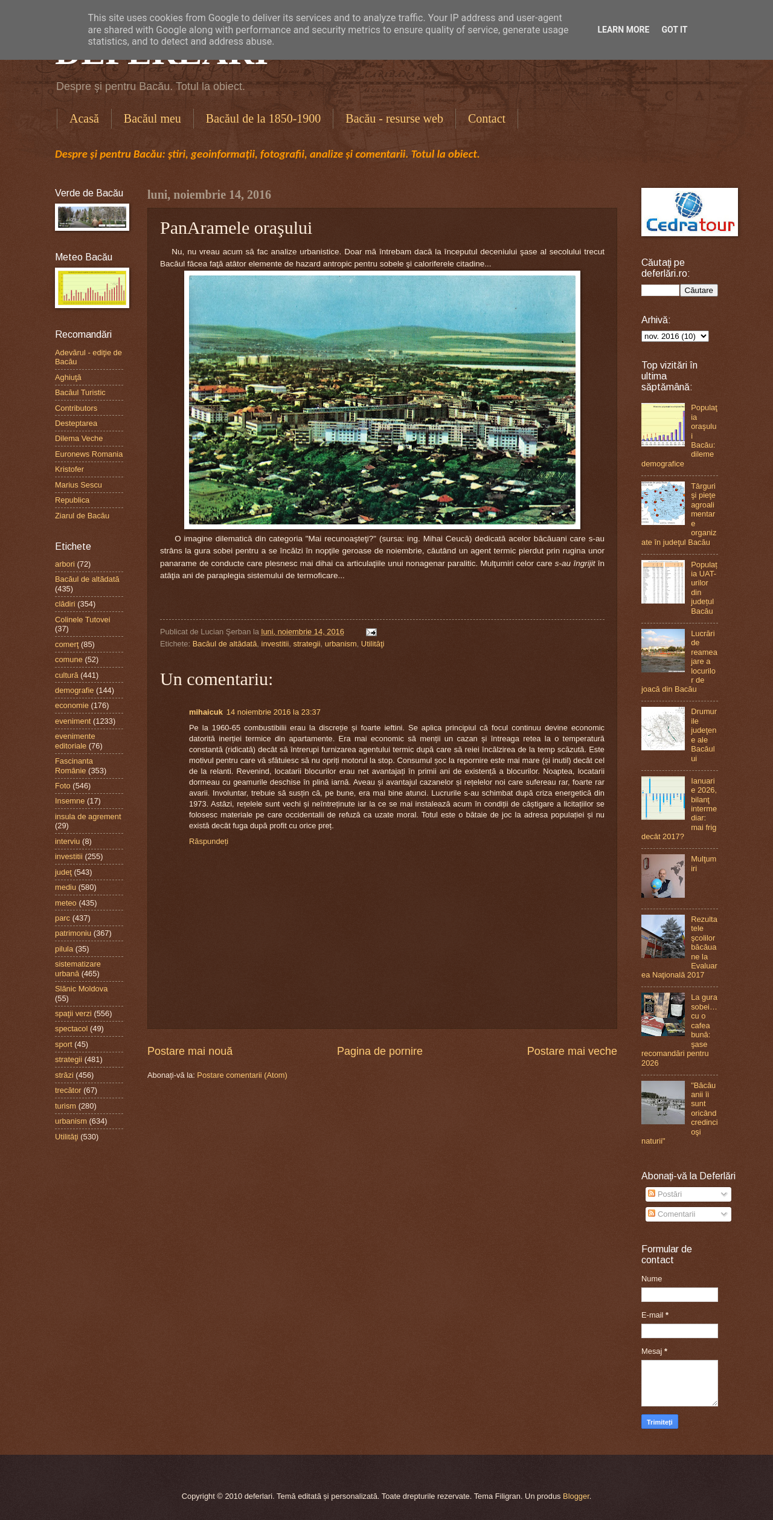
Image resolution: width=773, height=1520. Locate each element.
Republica (72, 499)
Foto (63, 785)
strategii (306, 643)
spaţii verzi (73, 1013)
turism (65, 1105)
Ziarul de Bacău (82, 515)
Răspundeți (208, 841)
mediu (65, 887)
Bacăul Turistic (80, 392)
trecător (68, 1090)
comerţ (67, 644)
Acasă (84, 118)
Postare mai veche (572, 1051)
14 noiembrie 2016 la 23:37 (273, 712)
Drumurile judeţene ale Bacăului (704, 734)
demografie (74, 690)
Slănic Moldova (81, 988)
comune (69, 659)
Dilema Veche (79, 438)
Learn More (623, 29)
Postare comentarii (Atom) (242, 1075)
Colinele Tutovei (83, 619)
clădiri (65, 603)
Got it (674, 29)
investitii (275, 643)
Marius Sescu (78, 484)
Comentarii (671, 1214)
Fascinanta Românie (74, 765)
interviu (67, 841)
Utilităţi (373, 643)
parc (62, 918)
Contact (486, 118)
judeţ (63, 872)
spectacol (71, 1028)
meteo (66, 902)
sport (63, 1044)
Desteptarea (76, 423)
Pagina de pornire (380, 1051)
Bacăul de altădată (225, 643)
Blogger (576, 1496)
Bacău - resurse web (394, 118)
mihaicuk (206, 712)
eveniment (73, 721)
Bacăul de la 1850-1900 (263, 118)
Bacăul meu (152, 118)
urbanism (341, 643)
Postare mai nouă (190, 1051)
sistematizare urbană (78, 968)
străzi (64, 1075)
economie (72, 705)
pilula (64, 948)
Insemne (70, 800)
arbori (65, 563)
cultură (67, 675)
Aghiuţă (68, 377)
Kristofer (69, 469)
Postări (665, 1194)
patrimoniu (73, 933)
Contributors (76, 408)
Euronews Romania (89, 454)
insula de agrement (88, 816)
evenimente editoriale (75, 741)
